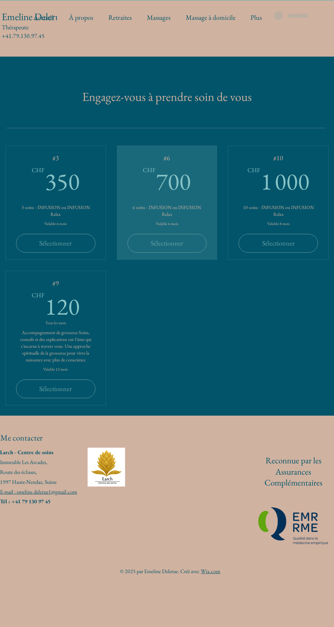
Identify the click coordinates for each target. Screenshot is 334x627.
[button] (158, 17)
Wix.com (210, 571)
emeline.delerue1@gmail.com (47, 491)
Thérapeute (15, 27)
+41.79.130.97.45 (23, 36)
